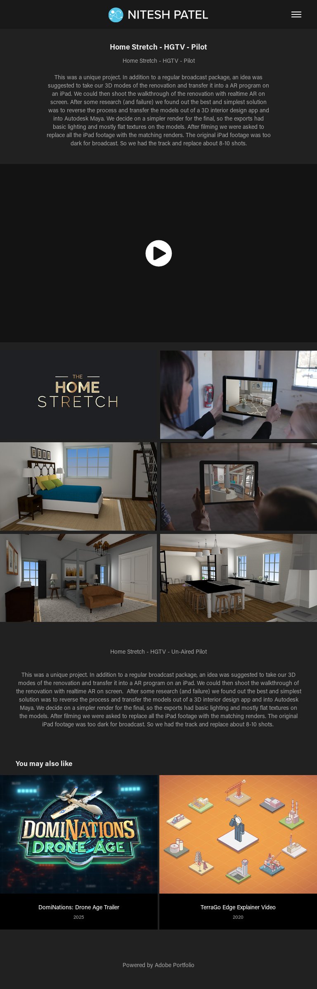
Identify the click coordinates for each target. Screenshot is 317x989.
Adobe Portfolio (174, 965)
